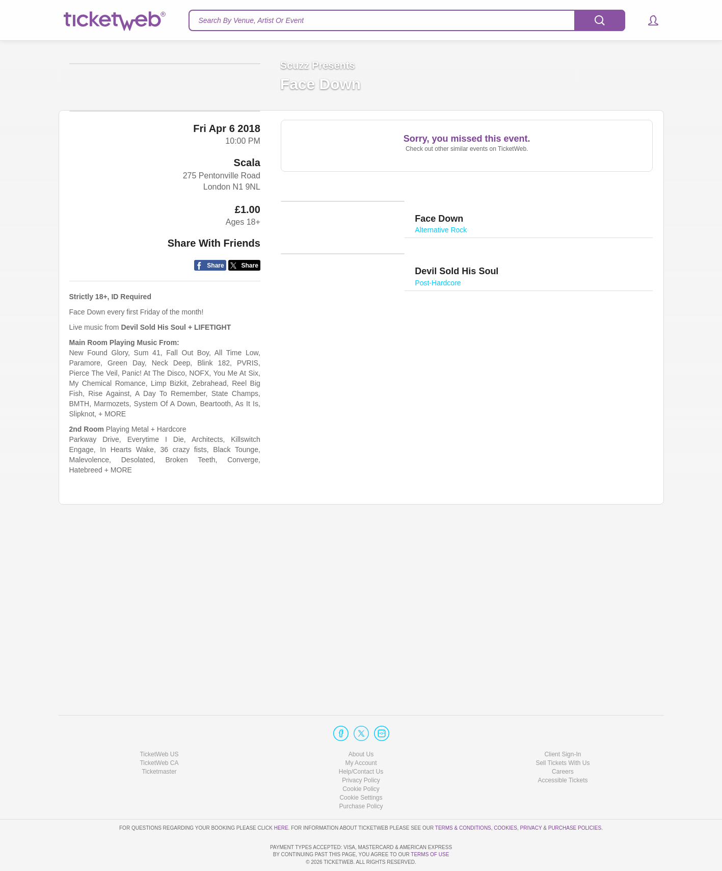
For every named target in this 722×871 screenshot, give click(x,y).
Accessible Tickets (562, 751)
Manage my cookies (361, 768)
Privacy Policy (361, 751)
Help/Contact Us (361, 742)
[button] (648, 20)
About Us (361, 725)
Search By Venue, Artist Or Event (251, 20)
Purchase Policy (361, 777)
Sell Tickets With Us (563, 733)
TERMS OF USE (430, 855)
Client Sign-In (562, 725)
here (281, 799)
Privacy (531, 799)
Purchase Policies (574, 799)
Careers (563, 742)
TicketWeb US (159, 725)
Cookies (505, 799)
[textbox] (407, 20)
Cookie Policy (361, 759)
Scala (247, 340)
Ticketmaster (159, 742)
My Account (361, 733)
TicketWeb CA (159, 733)
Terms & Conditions (463, 799)
